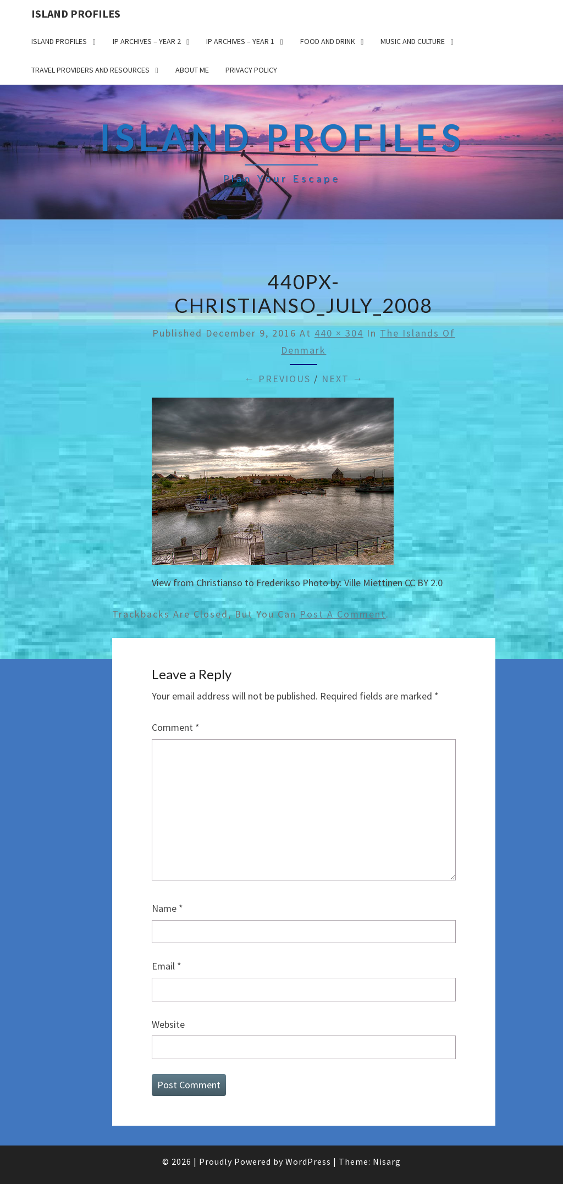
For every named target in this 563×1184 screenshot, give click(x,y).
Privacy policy (251, 70)
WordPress (308, 1161)
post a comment (343, 614)
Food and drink (327, 41)
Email (166, 966)
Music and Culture (412, 41)
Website (168, 1024)
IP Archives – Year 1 (240, 41)
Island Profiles (75, 13)
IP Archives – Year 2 (147, 41)
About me (192, 70)
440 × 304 (338, 333)
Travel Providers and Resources (90, 70)
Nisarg (387, 1161)
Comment (176, 727)
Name (167, 908)
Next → (342, 378)
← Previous (277, 378)
